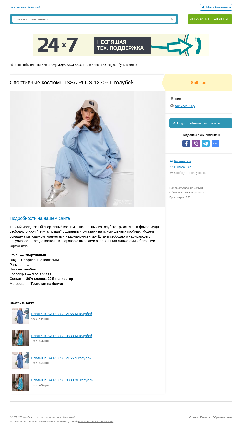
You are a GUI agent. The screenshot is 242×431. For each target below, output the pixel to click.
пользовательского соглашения (96, 421)
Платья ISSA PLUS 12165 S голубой (61, 358)
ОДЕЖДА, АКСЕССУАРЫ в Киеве (75, 65)
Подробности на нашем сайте (40, 218)
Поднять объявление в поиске (196, 123)
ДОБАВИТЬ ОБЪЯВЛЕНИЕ (210, 19)
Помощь (205, 417)
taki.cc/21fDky (185, 106)
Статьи (193, 417)
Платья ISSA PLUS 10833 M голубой (61, 336)
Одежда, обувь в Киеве (120, 65)
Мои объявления (216, 7)
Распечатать (182, 161)
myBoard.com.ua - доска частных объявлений (49, 417)
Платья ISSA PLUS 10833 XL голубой (62, 380)
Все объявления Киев (33, 65)
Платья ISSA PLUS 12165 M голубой (61, 314)
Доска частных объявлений (25, 7)
